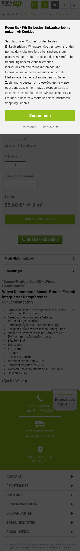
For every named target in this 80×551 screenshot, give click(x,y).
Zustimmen (40, 115)
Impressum (29, 127)
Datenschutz (50, 127)
